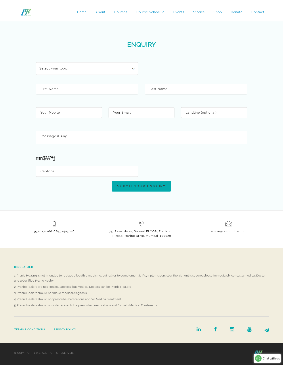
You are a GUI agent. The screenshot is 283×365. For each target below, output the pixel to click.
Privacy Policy (65, 329)
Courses (121, 12)
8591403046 (65, 231)
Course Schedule (150, 12)
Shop (218, 12)
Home (82, 12)
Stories (199, 12)
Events (178, 12)
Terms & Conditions (29, 329)
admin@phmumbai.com (229, 231)
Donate (237, 12)
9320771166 (43, 231)
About (100, 12)
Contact (257, 12)
